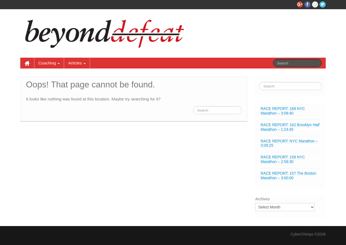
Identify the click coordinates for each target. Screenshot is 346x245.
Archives (262, 199)
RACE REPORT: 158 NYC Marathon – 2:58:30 (283, 159)
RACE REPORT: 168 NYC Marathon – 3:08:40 (283, 110)
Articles (77, 63)
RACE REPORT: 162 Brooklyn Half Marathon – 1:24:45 (290, 127)
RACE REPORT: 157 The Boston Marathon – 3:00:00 (288, 175)
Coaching (49, 63)
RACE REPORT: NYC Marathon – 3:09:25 (289, 143)
